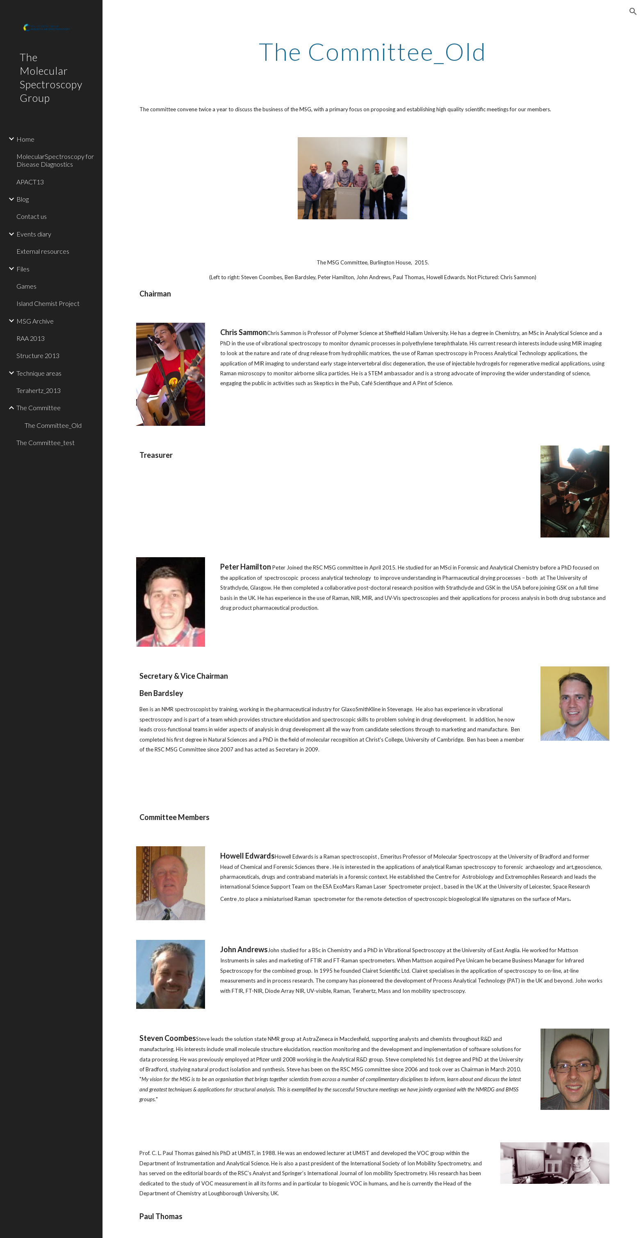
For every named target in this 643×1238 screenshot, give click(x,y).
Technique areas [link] (39, 373)
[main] (373, 51)
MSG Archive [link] (35, 321)
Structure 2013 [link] (37, 355)
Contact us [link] (31, 216)
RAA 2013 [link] (30, 338)
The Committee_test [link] (45, 442)
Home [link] (25, 139)
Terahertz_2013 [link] (38, 390)
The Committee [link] (38, 407)
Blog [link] (22, 199)
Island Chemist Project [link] (48, 303)
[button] (633, 11)
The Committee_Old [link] (53, 425)
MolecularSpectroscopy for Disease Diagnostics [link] (55, 160)
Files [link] (23, 269)
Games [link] (26, 286)
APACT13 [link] (30, 182)
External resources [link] (42, 251)
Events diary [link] (33, 234)
